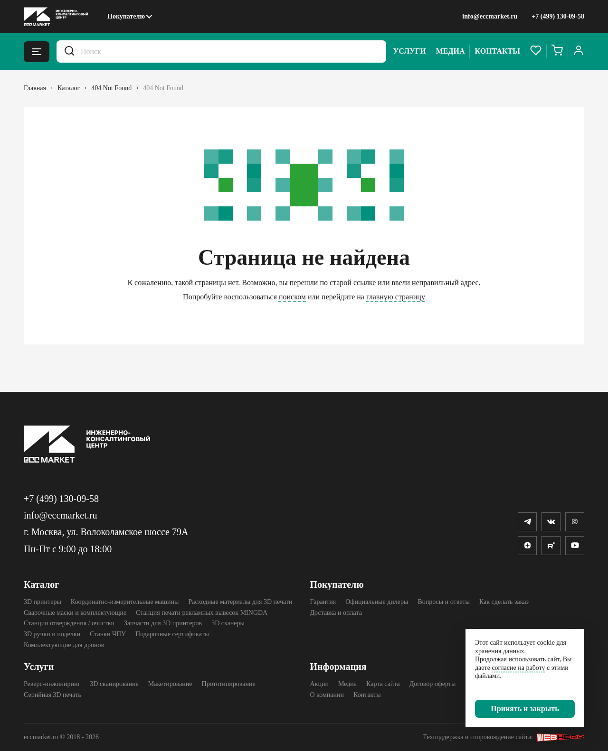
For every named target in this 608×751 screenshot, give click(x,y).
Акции (319, 683)
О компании (327, 694)
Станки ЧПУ (108, 634)
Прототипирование (229, 683)
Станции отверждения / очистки (69, 623)
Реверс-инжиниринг (52, 683)
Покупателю (126, 16)
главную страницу (395, 297)
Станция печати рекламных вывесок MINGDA (201, 612)
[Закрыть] (525, 709)
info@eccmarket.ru (489, 16)
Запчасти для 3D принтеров (163, 623)
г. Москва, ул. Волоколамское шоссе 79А (106, 532)
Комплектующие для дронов (64, 645)
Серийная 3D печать (52, 694)
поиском (292, 297)
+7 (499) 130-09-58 (558, 16)
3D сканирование (114, 683)
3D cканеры (228, 623)
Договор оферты (432, 683)
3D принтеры (42, 601)
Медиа (450, 51)
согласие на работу (518, 667)
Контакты (497, 51)
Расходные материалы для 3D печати (240, 601)
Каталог (41, 584)
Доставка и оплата (336, 612)
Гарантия (323, 601)
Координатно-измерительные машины (125, 601)
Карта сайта (383, 683)
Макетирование (170, 683)
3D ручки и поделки (52, 634)
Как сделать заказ (504, 601)
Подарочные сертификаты (172, 634)
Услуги (409, 51)
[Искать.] (69, 51)
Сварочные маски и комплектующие (75, 612)
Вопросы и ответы (444, 601)
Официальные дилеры (376, 601)
